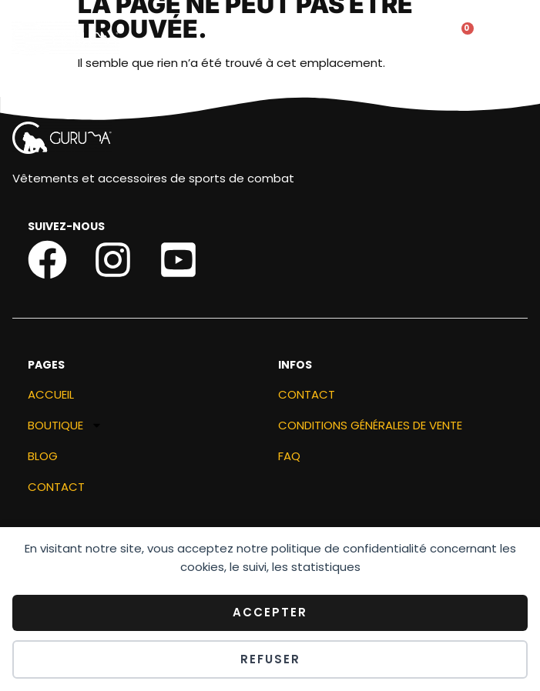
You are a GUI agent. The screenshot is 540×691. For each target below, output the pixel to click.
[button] (313, 39)
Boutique (65, 427)
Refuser (270, 659)
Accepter (270, 612)
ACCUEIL (51, 396)
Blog (43, 457)
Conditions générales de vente (370, 427)
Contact (56, 488)
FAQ (289, 457)
